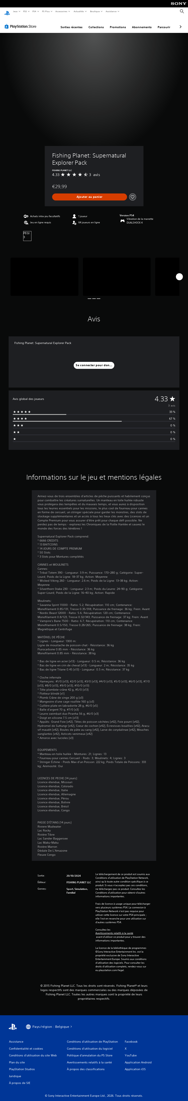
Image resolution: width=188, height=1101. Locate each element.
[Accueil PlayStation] (7, 11)
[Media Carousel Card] (44, 273)
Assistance (111, 11)
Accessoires (61, 11)
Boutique (95, 11)
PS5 (25, 11)
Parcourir (142, 23)
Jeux (15, 11)
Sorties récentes (50, 23)
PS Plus (46, 11)
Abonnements (120, 23)
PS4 (34, 11)
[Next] (179, 272)
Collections (74, 23)
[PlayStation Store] (21, 22)
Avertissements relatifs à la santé (114, 929)
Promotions (96, 23)
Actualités (78, 11)
